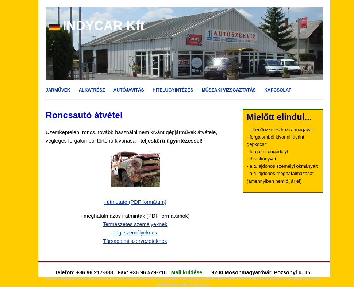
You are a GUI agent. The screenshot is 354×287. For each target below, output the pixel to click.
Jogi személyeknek (135, 233)
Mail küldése (187, 272)
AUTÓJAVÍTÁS (128, 90)
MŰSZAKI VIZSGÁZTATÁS (229, 90)
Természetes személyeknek (135, 224)
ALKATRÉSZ (92, 90)
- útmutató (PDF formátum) (135, 202)
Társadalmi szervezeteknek (135, 241)
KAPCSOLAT (277, 90)
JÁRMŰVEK (58, 90)
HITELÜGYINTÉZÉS (173, 90)
